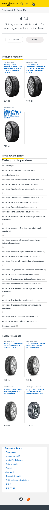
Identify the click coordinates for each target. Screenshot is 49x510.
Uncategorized (8, 326)
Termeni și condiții (13, 476)
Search (21, 3)
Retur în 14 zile (12, 464)
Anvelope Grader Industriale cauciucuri (18, 207)
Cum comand (11, 452)
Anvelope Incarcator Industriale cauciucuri (20, 256)
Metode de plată (13, 456)
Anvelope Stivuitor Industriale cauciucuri (19, 274)
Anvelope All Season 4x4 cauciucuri (17, 170)
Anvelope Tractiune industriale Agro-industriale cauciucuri (22, 290)
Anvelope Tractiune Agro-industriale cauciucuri (22, 279)
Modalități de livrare (14, 460)
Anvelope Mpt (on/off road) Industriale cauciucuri (23, 261)
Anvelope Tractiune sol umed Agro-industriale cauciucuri (21, 306)
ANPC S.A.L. (11, 488)
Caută (34, 40)
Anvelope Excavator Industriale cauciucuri (20, 202)
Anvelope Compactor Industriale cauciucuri (20, 184)
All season (6, 166)
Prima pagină (7, 10)
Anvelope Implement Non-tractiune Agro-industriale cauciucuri (23, 218)
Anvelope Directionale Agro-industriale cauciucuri (23, 189)
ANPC (8, 484)
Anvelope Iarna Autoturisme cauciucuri (18, 212)
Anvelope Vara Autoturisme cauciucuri (12, 63)
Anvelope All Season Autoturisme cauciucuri (20, 180)
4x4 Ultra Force (8, 175)
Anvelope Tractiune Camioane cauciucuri (19, 284)
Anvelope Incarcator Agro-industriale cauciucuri (22, 252)
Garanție (9, 468)
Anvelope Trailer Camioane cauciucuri (18, 316)
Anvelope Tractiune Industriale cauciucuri (19, 300)
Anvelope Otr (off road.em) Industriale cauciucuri (22, 270)
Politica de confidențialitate (17, 480)
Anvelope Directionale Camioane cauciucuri (20, 197)
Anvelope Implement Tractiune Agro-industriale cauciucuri (22, 229)
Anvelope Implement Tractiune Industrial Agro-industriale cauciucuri (21, 241)
